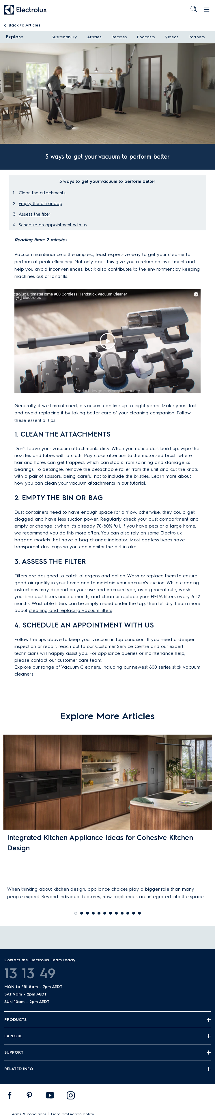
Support (13, 1052)
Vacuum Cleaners (80, 667)
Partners (197, 37)
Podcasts (146, 37)
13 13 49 (30, 973)
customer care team (79, 660)
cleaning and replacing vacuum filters (70, 610)
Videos (172, 37)
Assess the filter (34, 214)
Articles (24, 25)
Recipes (119, 37)
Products (15, 1019)
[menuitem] (10, 1096)
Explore (14, 36)
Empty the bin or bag (40, 203)
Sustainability (64, 37)
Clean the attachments (42, 193)
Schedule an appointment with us (53, 224)
